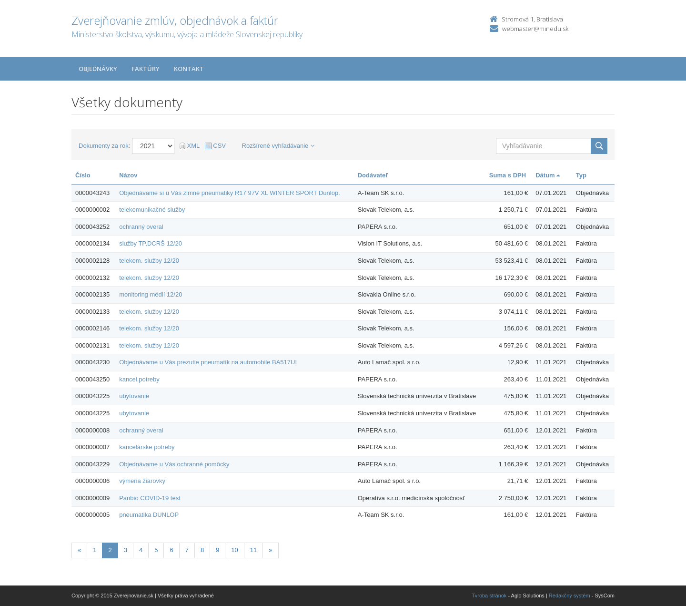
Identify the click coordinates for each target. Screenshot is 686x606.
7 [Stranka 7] (187, 550)
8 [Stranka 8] (202, 550)
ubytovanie (134, 396)
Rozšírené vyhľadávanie (278, 145)
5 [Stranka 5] (156, 550)
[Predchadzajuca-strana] (79, 550)
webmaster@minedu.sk (535, 28)
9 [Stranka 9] (217, 550)
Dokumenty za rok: (104, 145)
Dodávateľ (373, 175)
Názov (128, 175)
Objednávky (98, 68)
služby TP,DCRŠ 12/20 (150, 243)
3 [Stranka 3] (125, 550)
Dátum (547, 175)
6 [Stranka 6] (171, 550)
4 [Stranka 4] (140, 550)
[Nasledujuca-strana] (270, 550)
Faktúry (145, 68)
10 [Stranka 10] (234, 550)
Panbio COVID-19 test (150, 498)
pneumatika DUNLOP (149, 514)
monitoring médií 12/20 (150, 294)
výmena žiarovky (142, 480)
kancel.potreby (139, 379)
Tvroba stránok (489, 595)
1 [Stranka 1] (94, 550)
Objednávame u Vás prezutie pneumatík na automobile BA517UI (208, 362)
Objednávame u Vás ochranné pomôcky (174, 464)
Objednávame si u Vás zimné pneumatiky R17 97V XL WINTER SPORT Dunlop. (229, 192)
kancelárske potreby (146, 447)
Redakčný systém (569, 595)
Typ (581, 175)
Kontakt (189, 68)
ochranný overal (141, 226)
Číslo (83, 175)
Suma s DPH (507, 175)
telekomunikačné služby (152, 209)
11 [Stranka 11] (253, 550)
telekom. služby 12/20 (149, 260)
